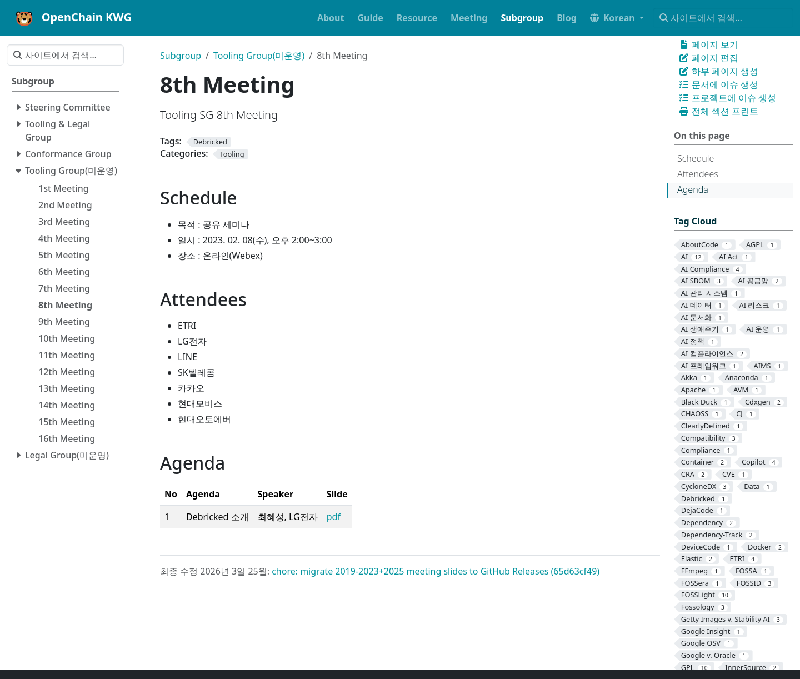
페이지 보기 (708, 44)
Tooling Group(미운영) (258, 55)
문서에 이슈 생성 (718, 84)
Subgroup (180, 55)
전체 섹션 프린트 (718, 111)
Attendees (697, 174)
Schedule (695, 158)
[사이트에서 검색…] (723, 18)
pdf (334, 517)
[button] (617, 18)
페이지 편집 (708, 58)
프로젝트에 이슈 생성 (727, 98)
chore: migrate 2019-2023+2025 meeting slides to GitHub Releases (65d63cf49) (435, 571)
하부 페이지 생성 (718, 71)
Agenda (692, 189)
